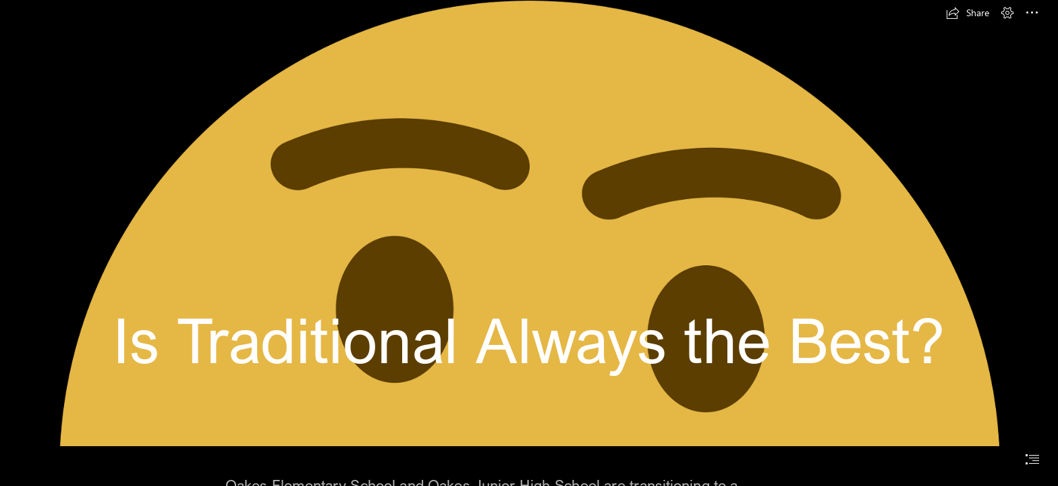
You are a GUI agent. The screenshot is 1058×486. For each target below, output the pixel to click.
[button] (968, 13)
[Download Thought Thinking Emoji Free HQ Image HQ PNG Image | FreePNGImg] (529, 223)
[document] (529, 243)
